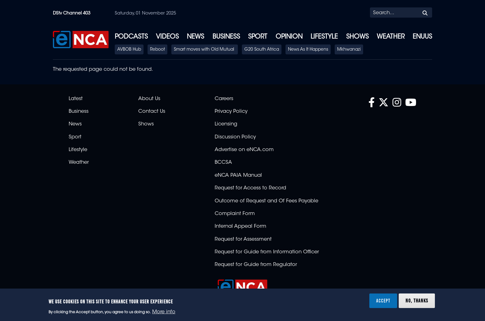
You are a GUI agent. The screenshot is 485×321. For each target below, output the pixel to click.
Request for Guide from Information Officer (267, 252)
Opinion (289, 37)
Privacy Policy (231, 111)
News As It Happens (308, 50)
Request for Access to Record (250, 188)
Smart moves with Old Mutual (204, 50)
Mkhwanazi (349, 50)
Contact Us (151, 111)
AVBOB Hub (129, 50)
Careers (224, 98)
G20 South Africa (261, 50)
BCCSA (223, 162)
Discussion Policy (235, 137)
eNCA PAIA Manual (238, 175)
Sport (257, 37)
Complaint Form (235, 213)
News (195, 37)
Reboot (157, 50)
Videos (167, 37)
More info (163, 312)
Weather (391, 37)
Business (226, 37)
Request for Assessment (243, 239)
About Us (149, 98)
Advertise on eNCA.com (244, 149)
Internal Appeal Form (240, 226)
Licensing (226, 124)
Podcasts (131, 37)
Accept (383, 301)
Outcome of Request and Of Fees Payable (266, 201)
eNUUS (422, 37)
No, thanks (417, 301)
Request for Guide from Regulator (256, 264)
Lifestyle (324, 37)
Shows (357, 37)
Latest (76, 98)
